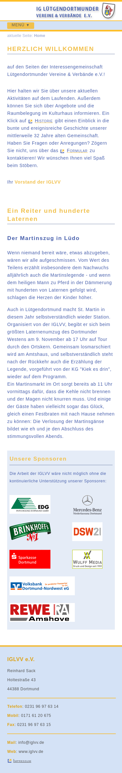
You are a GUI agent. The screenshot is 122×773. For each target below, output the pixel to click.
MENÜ (18, 25)
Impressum (22, 760)
